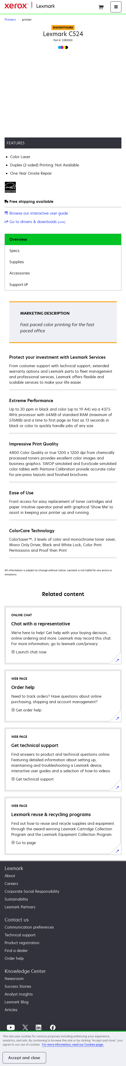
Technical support (20, 934)
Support (18, 284)
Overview (18, 239)
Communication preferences (29, 927)
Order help (14, 958)
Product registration (22, 942)
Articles (11, 1009)
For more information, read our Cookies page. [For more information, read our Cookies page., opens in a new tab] (73, 1044)
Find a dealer (16, 950)
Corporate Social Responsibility (32, 891)
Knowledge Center (25, 971)
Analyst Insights (19, 994)
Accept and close (24, 1057)
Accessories (19, 273)
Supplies (16, 261)
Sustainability (16, 899)
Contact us (17, 920)
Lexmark (14, 868)
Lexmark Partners (20, 906)
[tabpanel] (63, 429)
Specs (14, 250)
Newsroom (14, 978)
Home (59, 6)
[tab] (63, 239)
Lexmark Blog (16, 1001)
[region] (63, 1048)
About (10, 875)
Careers (11, 883)
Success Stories (18, 986)
